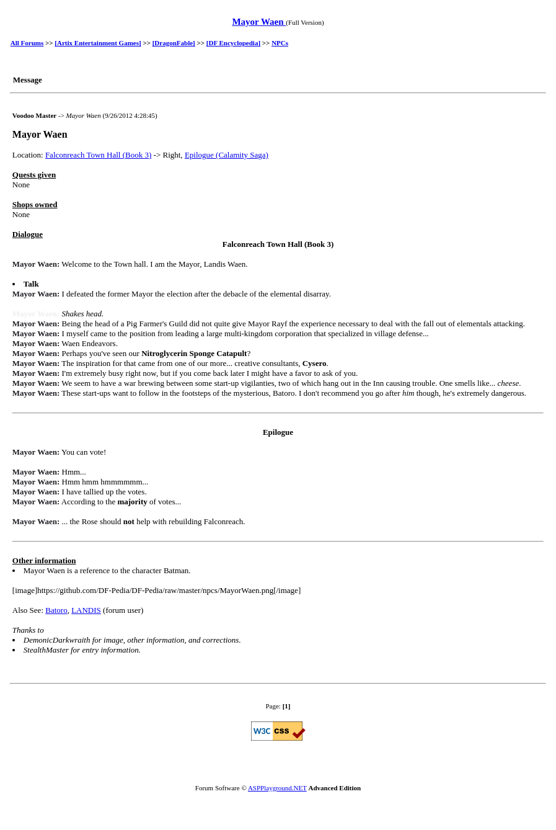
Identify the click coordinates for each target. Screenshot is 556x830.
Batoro (56, 610)
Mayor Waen (259, 22)
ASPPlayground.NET (277, 788)
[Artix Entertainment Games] (98, 43)
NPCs (279, 43)
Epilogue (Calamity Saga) (226, 154)
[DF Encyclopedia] (233, 43)
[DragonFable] (173, 43)
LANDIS (86, 610)
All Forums (27, 43)
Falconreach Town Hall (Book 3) (98, 154)
